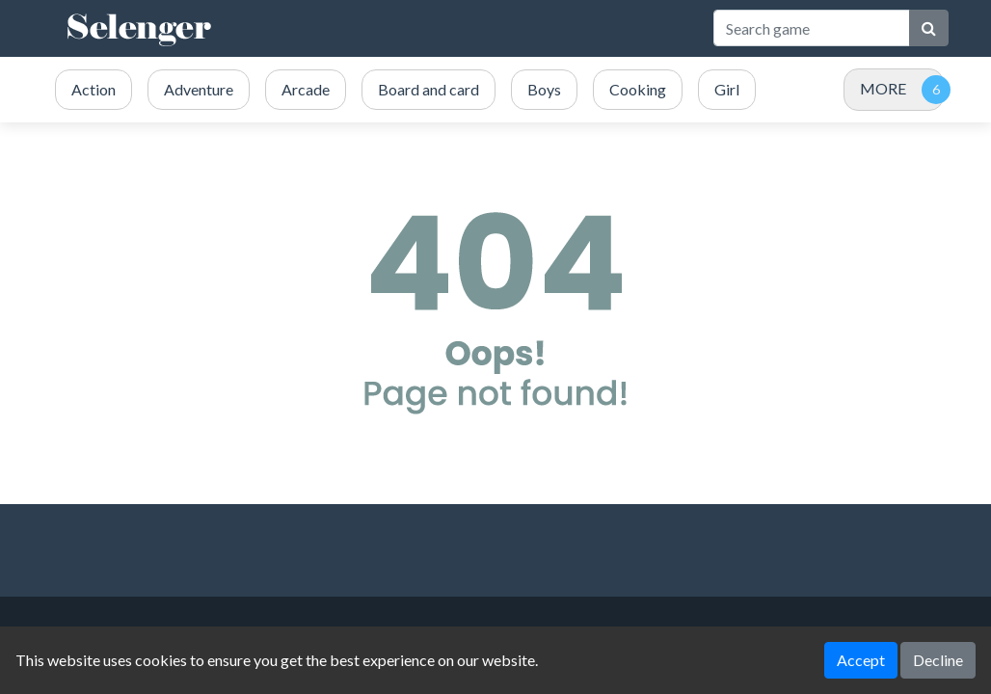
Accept (861, 660)
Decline (938, 660)
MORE (883, 88)
